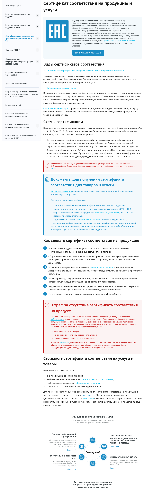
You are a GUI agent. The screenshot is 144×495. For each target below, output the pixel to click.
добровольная (88, 379)
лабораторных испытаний (88, 383)
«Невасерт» (64, 343)
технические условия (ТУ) (107, 212)
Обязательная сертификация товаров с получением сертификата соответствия (85, 70)
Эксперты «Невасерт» (61, 191)
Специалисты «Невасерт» (55, 108)
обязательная (106, 379)
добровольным (57, 319)
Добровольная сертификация (61, 88)
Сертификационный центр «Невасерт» (119, 41)
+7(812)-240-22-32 (88, 395)
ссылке (53, 168)
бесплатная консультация (88, 53)
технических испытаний (88, 219)
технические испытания (101, 267)
